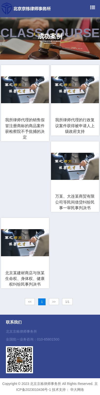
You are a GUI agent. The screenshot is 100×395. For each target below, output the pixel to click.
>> (54, 302)
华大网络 (77, 390)
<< (30, 302)
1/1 (67, 302)
